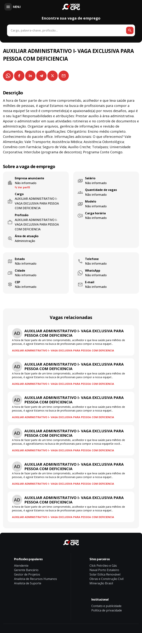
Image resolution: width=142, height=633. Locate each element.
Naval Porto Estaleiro (104, 570)
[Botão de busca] (129, 30)
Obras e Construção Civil (106, 579)
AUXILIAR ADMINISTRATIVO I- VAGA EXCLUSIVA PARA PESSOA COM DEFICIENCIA (63, 350)
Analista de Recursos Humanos (35, 579)
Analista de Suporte (27, 583)
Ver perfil (24, 187)
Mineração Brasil (101, 583)
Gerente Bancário (26, 570)
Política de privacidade (106, 610)
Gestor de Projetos (27, 574)
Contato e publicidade (106, 606)
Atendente (21, 566)
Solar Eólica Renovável (104, 574)
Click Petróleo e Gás (103, 566)
